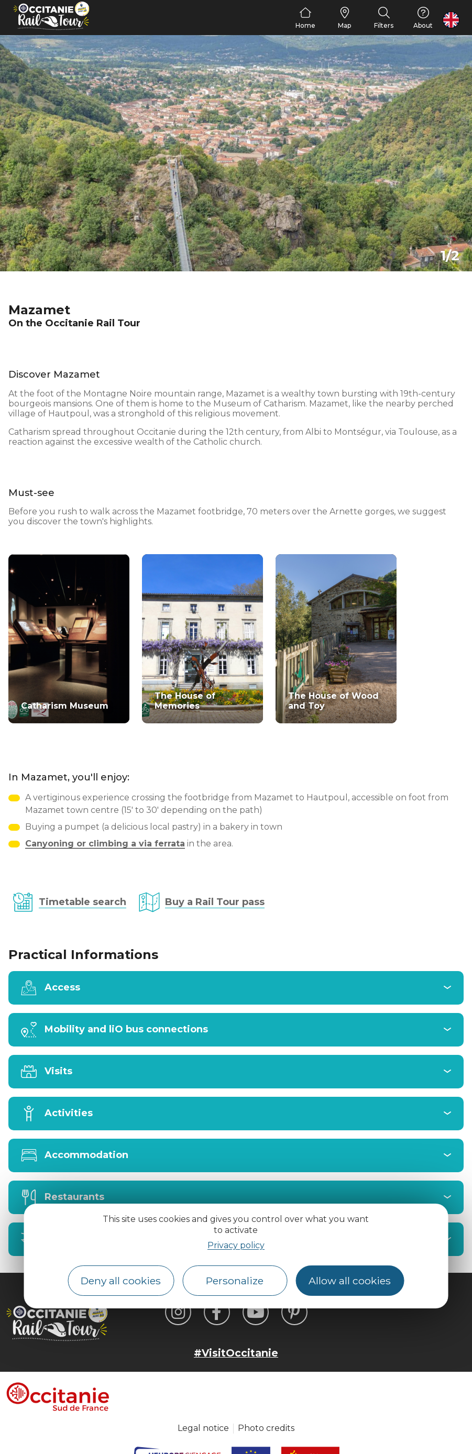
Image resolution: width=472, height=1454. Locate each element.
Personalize (235, 1280)
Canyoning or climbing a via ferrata (105, 844)
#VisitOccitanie (236, 1353)
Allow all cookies (350, 1280)
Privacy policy (236, 1245)
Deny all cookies (121, 1280)
